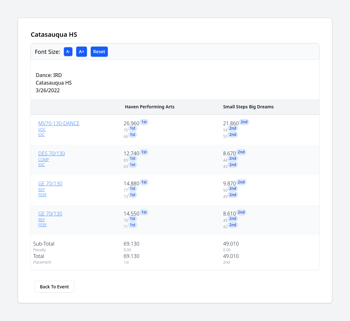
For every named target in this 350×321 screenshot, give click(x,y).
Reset (99, 51)
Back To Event (54, 287)
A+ (81, 51)
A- (68, 51)
